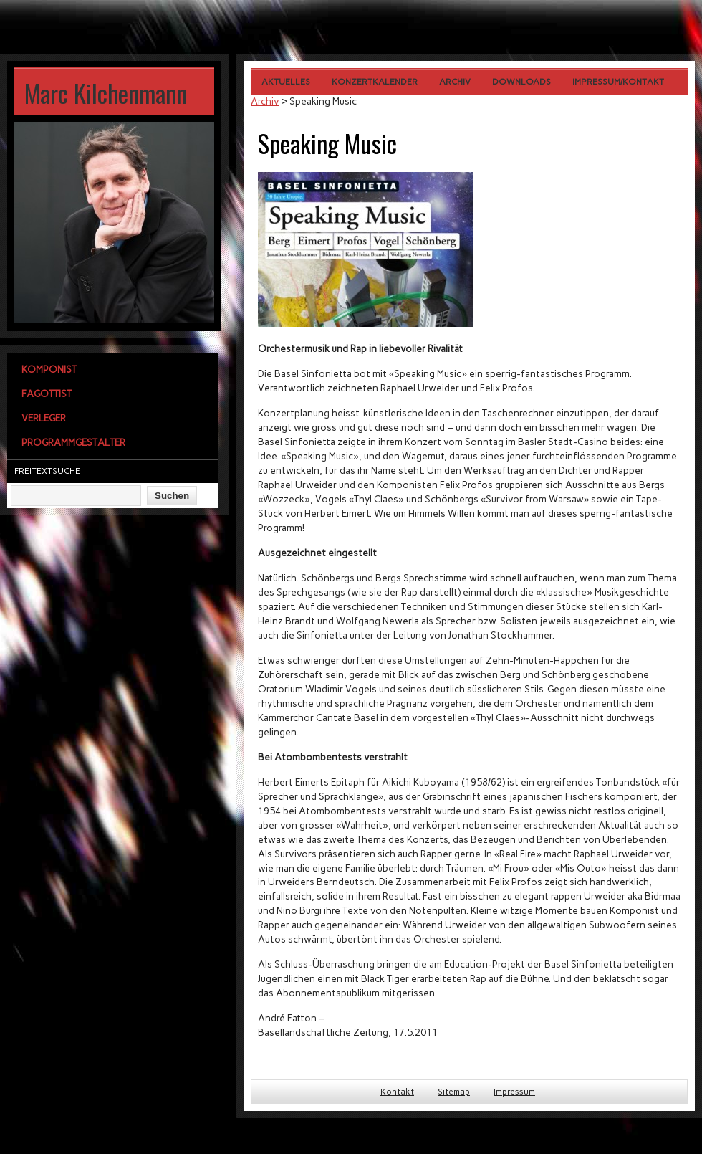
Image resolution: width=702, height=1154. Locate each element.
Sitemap (454, 1092)
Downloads (521, 82)
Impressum (514, 1092)
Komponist (49, 369)
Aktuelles (285, 82)
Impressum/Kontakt (618, 82)
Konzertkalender (375, 82)
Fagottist (46, 393)
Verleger (43, 418)
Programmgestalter (73, 442)
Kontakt (397, 1092)
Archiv (455, 82)
